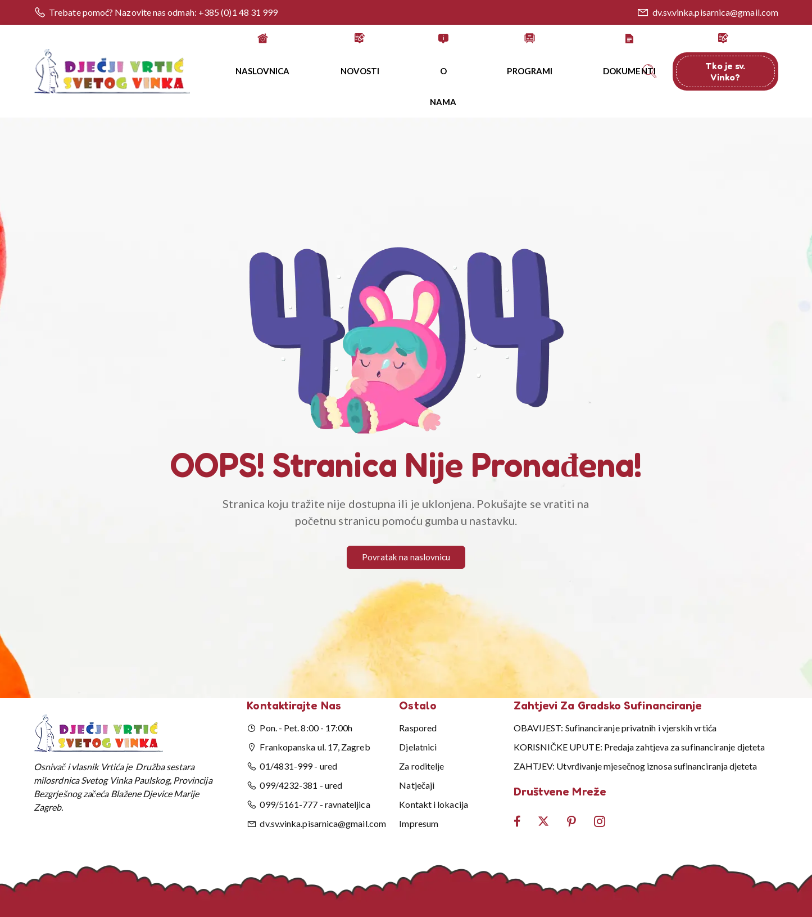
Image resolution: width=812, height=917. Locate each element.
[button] (406, 297)
